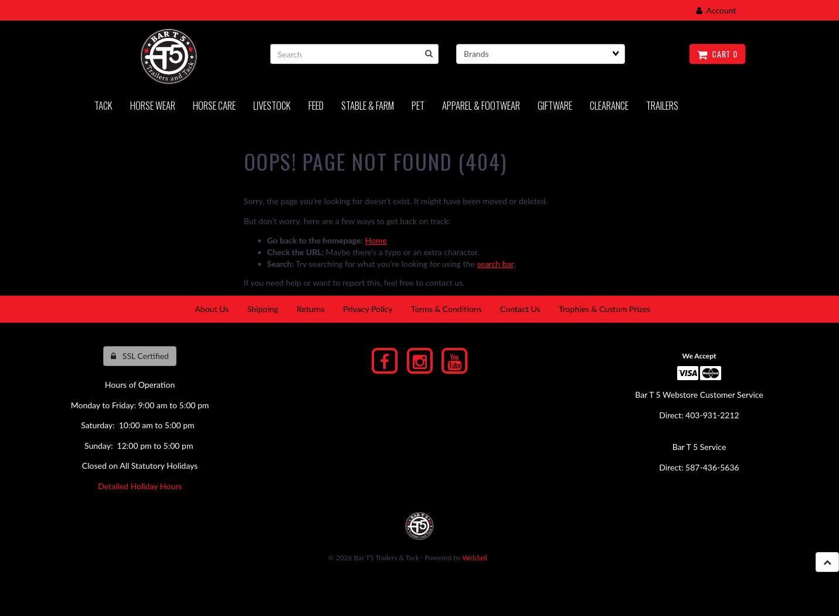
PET (418, 105)
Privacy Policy (367, 309)
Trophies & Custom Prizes (605, 309)
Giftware (555, 105)
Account (716, 10)
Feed (316, 105)
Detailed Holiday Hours (140, 486)
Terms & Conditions (446, 309)
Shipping (262, 309)
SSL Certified (140, 356)
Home (375, 240)
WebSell (474, 557)
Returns (310, 309)
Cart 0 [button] (717, 54)
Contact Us (520, 309)
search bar (495, 264)
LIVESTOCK (272, 105)
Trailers (662, 105)
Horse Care (214, 105)
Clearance (609, 105)
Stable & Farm (367, 105)
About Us (212, 309)
